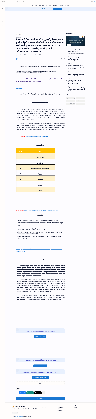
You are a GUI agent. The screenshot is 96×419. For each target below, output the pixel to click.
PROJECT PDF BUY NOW (57, 8)
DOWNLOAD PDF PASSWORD (40, 365)
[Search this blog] (23, 2)
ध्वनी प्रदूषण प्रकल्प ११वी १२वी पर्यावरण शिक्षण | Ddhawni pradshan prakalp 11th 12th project (76, 67)
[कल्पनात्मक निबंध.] (70, 104)
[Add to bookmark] (83, 37)
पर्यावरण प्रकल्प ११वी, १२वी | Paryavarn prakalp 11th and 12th (76, 50)
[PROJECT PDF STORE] (43, 5)
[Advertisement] (49, 21)
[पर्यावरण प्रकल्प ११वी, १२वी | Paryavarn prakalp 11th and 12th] (75, 41)
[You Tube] (15, 413)
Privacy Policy (60, 410)
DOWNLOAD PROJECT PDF (40, 336)
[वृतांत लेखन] (61, 5)
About (75, 407)
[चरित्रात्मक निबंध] (80, 104)
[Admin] (22, 58)
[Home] (2, 6)
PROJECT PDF (43, 407)
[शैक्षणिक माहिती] (55, 5)
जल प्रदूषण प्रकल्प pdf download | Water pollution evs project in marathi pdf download (75, 82)
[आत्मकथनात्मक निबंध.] (70, 101)
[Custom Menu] (2, 9)
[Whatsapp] (17, 413)
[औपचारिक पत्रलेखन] (80, 101)
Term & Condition (61, 407)
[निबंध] (32, 5)
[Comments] (80, 37)
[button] (2, 2)
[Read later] (60, 59)
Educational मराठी (7, 2)
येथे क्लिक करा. (19, 88)
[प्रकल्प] (36, 5)
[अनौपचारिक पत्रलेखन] (80, 98)
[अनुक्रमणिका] (67, 5)
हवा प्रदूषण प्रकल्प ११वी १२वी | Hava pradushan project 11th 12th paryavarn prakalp (75, 59)
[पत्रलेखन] (50, 5)
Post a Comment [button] (40, 398)
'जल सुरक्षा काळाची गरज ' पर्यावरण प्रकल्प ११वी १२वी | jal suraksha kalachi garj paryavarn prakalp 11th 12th (76, 74)
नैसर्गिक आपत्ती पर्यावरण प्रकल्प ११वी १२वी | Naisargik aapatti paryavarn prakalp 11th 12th (76, 89)
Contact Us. (76, 408)
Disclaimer (60, 408)
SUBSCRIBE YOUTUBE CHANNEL (40, 377)
